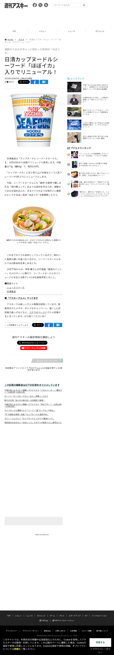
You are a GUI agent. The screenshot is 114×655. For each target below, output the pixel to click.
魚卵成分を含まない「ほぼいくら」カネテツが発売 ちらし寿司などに (33, 423)
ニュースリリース (15, 287)
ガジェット (41, 613)
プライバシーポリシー (30, 628)
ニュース (71, 31)
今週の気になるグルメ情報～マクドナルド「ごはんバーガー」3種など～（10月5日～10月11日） (33, 391)
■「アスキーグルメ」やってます (21, 298)
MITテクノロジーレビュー (63, 617)
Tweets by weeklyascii (42, 534)
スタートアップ (75, 613)
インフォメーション (99, 613)
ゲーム (52, 613)
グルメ (21, 39)
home (9, 39)
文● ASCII (9, 81)
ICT (86, 613)
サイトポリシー (12, 628)
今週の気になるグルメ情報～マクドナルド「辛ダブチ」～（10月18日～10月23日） (33, 405)
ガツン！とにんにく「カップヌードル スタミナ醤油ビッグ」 (29, 418)
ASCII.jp (44, 617)
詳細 (16, 649)
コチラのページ (37, 312)
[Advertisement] (57, 17)
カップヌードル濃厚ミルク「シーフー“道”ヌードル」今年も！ (30, 410)
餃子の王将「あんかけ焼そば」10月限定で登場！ (25, 400)
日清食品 (11, 291)
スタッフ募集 (86, 628)
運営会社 (47, 628)
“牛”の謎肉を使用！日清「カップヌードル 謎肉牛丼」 (27, 414)
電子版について (102, 628)
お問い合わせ (60, 628)
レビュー (42, 31)
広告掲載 (73, 628)
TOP (14, 31)
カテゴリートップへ (47, 360)
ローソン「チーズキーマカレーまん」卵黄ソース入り (26, 396)
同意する (100, 642)
